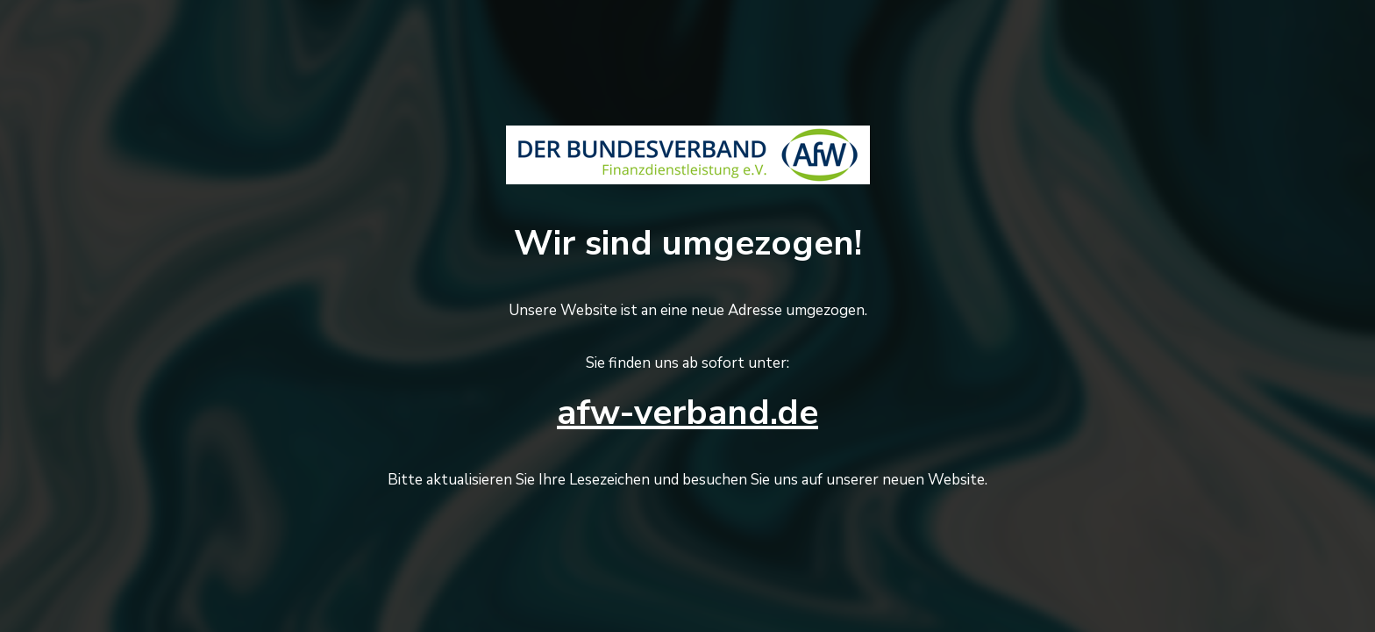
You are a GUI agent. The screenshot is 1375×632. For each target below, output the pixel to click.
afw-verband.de (687, 412)
